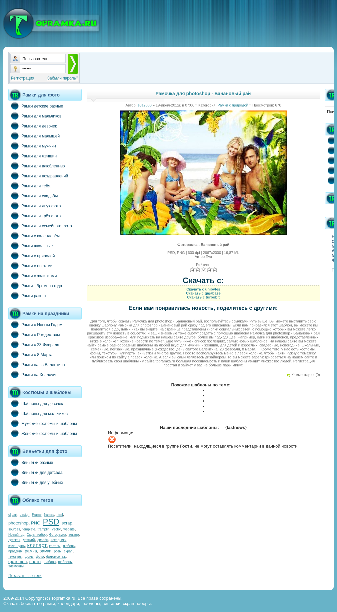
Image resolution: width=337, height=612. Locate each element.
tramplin (44, 529)
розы (58, 551)
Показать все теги (25, 575)
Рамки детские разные (35, 106)
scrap (67, 522)
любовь (69, 546)
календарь (16, 546)
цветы (35, 561)
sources (14, 529)
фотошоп (17, 561)
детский (29, 540)
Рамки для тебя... (31, 186)
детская (14, 540)
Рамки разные (27, 296)
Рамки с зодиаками (32, 276)
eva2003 (145, 105)
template (28, 529)
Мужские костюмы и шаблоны (42, 423)
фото (40, 556)
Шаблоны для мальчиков (38, 413)
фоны (29, 556)
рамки (45, 550)
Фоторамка (57, 534)
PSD (51, 521)
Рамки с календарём (34, 236)
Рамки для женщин (32, 156)
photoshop (18, 522)
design (24, 514)
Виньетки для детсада (35, 472)
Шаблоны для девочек (35, 403)
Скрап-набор (37, 534)
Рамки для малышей (34, 136)
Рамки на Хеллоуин (33, 374)
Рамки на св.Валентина (36, 364)
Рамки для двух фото (34, 206)
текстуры (15, 556)
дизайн (42, 540)
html (60, 514)
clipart (12, 514)
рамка (31, 550)
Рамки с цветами (30, 266)
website (69, 529)
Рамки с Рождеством (34, 334)
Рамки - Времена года (35, 286)
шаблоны (65, 562)
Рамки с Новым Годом (35, 324)
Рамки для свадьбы (33, 196)
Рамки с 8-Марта (30, 354)
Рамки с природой (31, 256)
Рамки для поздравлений (38, 176)
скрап (68, 551)
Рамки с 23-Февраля (33, 344)
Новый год (16, 534)
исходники (59, 540)
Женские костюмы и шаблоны (42, 433)
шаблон (50, 562)
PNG (35, 522)
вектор (74, 534)
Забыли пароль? (62, 78)
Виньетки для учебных (35, 482)
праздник (15, 551)
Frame (37, 514)
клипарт (37, 545)
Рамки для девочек (32, 126)
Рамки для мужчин (32, 146)
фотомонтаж (56, 556)
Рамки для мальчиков (34, 116)
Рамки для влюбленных (36, 166)
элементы (16, 566)
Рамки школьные (30, 246)
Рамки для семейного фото (40, 226)
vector (56, 529)
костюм (55, 546)
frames (49, 514)
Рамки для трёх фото (34, 216)
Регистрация (22, 78)
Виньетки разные (30, 462)
